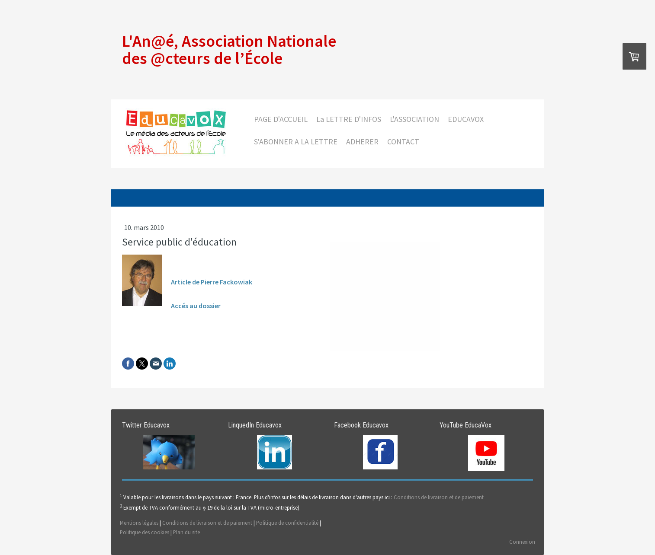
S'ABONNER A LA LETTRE (295, 142)
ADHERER (362, 142)
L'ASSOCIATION (414, 119)
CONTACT (403, 142)
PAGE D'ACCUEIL (281, 119)
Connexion (522, 541)
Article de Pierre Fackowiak (211, 282)
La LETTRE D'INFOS (348, 119)
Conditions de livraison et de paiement (439, 497)
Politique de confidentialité (287, 522)
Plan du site (186, 532)
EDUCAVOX (466, 119)
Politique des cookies (144, 532)
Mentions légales (139, 522)
